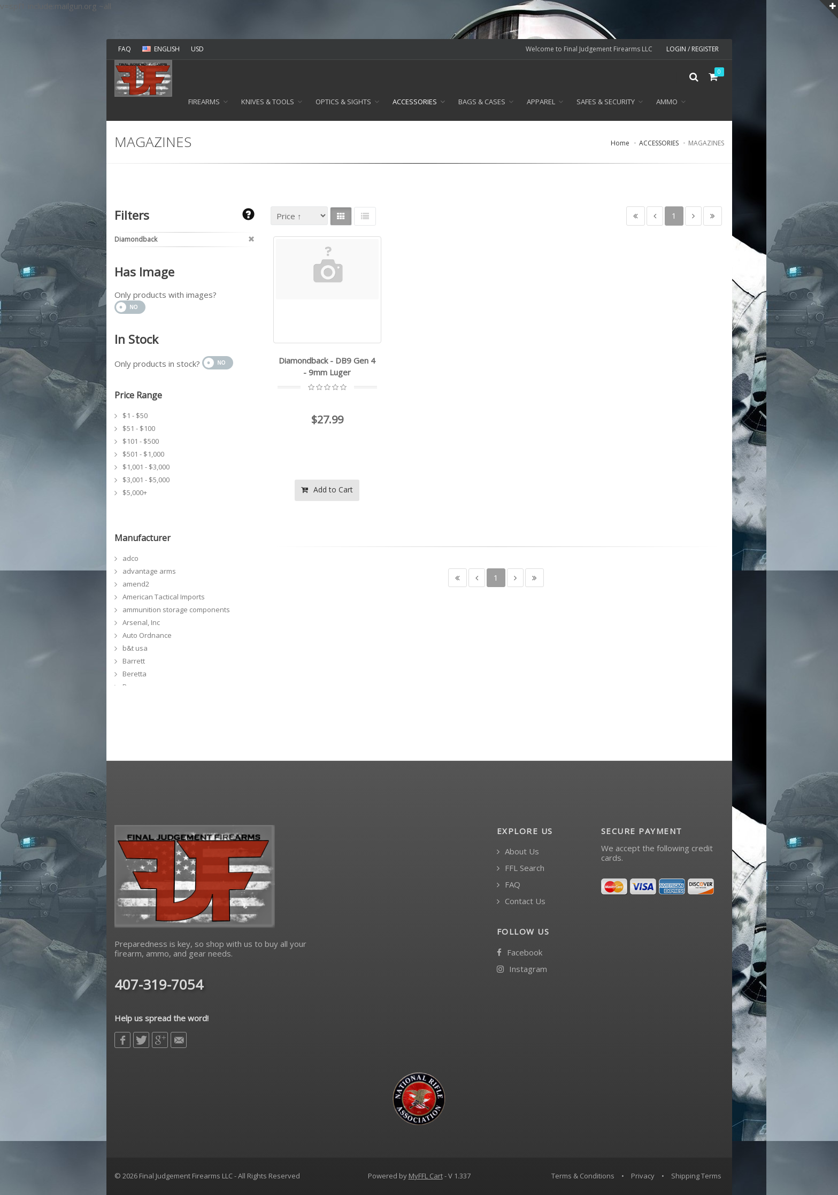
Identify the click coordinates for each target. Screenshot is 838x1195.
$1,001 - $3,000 (146, 467)
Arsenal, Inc (141, 622)
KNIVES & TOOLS (267, 102)
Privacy (643, 1176)
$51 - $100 (138, 428)
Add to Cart (327, 489)
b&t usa (135, 648)
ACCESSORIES (415, 102)
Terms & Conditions (582, 1176)
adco (130, 558)
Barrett (133, 661)
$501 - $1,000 (143, 454)
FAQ (124, 48)
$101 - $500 (140, 441)
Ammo (667, 102)
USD (197, 48)
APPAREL (541, 102)
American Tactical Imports (163, 597)
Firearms (204, 102)
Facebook (519, 952)
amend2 (135, 584)
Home (620, 143)
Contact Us (521, 901)
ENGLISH (161, 48)
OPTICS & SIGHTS (343, 102)
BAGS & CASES (481, 102)
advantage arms (149, 571)
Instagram (522, 969)
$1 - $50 (135, 415)
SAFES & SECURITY (605, 102)
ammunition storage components (176, 609)
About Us (518, 851)
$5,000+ (134, 492)
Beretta (134, 674)
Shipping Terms (696, 1176)
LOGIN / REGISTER (692, 48)
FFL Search (520, 868)
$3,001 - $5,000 (146, 479)
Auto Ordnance (147, 635)
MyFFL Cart (426, 1176)
